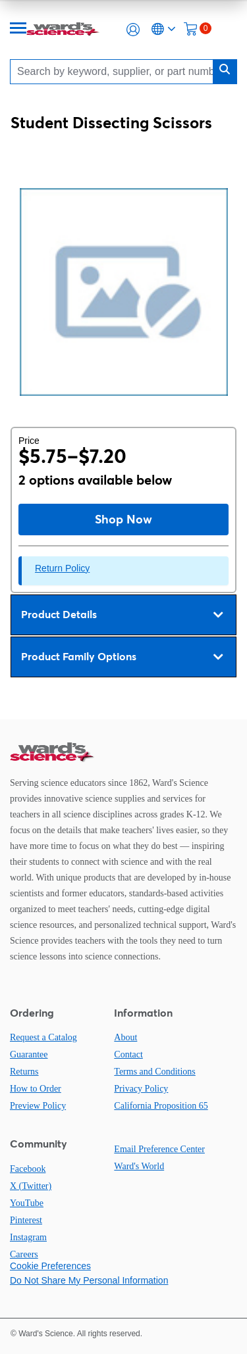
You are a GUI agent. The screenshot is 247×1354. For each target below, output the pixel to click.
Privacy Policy (141, 1089)
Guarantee (29, 1054)
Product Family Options (122, 657)
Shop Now (123, 519)
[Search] (115, 71)
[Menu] (18, 29)
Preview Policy (38, 1106)
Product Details (122, 615)
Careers (24, 1254)
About (125, 1037)
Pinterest (26, 1220)
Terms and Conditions (154, 1071)
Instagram (28, 1237)
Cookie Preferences (50, 1266)
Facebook (27, 1169)
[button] (133, 29)
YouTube (26, 1203)
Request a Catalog (43, 1037)
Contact (128, 1054)
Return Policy (62, 568)
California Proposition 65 (160, 1106)
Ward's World (139, 1166)
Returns (24, 1071)
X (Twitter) (30, 1186)
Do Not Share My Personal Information (89, 1280)
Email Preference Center (159, 1149)
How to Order (35, 1089)
